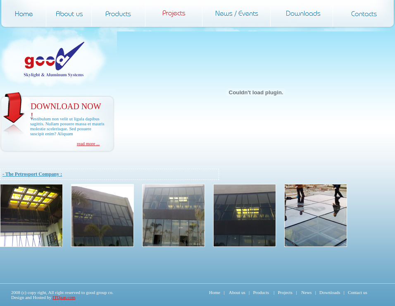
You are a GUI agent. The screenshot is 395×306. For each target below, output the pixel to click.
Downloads (329, 292)
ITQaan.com (63, 297)
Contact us (357, 292)
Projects (285, 292)
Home (214, 292)
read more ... (88, 143)
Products (261, 292)
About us (237, 292)
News (306, 292)
